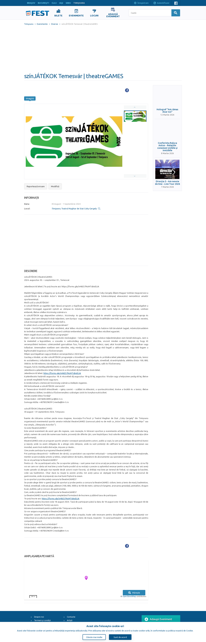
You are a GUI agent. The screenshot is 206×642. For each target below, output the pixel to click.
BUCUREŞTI (43, 3)
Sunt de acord (120, 637)
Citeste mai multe (94, 637)
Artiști (69, 620)
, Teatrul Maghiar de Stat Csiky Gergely (74, 208)
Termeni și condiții (42, 620)
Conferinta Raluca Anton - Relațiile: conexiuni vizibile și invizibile (167, 147)
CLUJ (54, 3)
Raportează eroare (36, 186)
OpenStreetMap (129, 596)
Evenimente (42, 24)
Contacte (71, 617)
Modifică (55, 186)
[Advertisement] (103, 49)
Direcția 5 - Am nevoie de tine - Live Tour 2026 (167, 182)
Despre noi (39, 617)
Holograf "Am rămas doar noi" (167, 110)
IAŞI (61, 3)
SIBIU (68, 3)
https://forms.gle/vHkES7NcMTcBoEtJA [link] (62, 373)
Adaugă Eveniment (158, 619)
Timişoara (28, 24)
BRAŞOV (31, 3)
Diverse (54, 24)
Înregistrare (141, 3)
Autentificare (161, 3)
